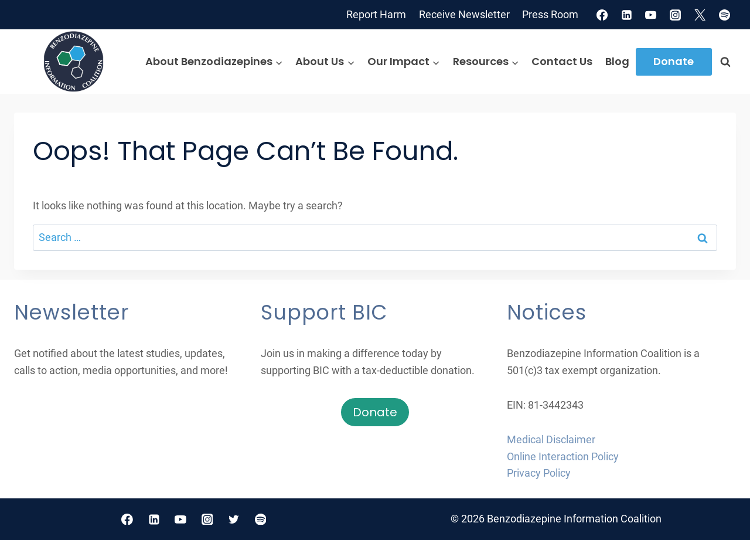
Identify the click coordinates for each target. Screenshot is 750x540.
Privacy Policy (539, 473)
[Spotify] (725, 15)
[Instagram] (675, 15)
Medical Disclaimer (551, 439)
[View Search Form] (725, 61)
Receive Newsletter (464, 14)
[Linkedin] (626, 15)
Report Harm (376, 14)
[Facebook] (602, 15)
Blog (617, 61)
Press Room (550, 14)
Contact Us (561, 61)
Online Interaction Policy (563, 456)
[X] (700, 15)
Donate (673, 61)
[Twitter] (234, 519)
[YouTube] (651, 15)
